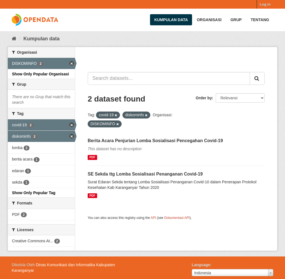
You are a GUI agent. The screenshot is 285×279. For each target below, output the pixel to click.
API (153, 218)
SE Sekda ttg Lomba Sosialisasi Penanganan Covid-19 (145, 174)
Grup (236, 20)
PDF (92, 157)
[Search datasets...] (169, 78)
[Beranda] (14, 38)
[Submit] (257, 78)
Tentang (259, 20)
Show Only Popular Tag (33, 193)
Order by (204, 98)
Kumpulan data (171, 20)
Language (201, 265)
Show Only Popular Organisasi (40, 74)
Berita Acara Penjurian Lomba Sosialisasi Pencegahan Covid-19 (155, 140)
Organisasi (209, 20)
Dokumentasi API (177, 218)
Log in (265, 4)
